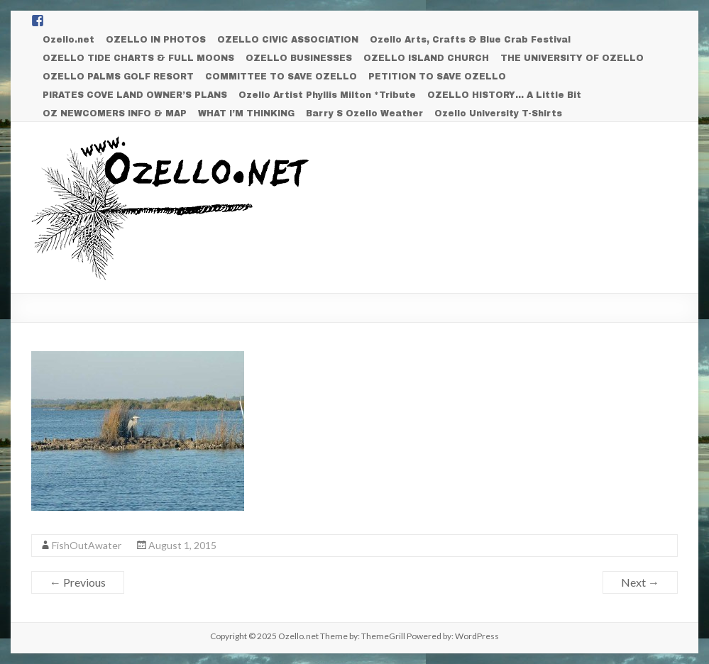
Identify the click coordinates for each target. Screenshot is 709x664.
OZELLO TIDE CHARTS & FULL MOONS (138, 58)
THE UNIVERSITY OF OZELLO (572, 58)
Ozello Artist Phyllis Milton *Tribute (327, 95)
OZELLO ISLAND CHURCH (426, 58)
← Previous (78, 582)
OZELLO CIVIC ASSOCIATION (287, 40)
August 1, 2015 (182, 545)
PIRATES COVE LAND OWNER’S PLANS (135, 95)
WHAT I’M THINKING (246, 113)
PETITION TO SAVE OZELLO (437, 77)
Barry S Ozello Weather (364, 113)
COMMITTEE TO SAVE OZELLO (281, 77)
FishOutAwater (86, 545)
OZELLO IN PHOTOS (156, 40)
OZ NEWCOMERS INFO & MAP (115, 113)
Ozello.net (68, 40)
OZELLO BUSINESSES (299, 58)
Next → (640, 582)
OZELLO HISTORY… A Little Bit (504, 95)
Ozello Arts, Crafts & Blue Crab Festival (470, 40)
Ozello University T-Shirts (498, 113)
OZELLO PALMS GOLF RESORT (118, 77)
